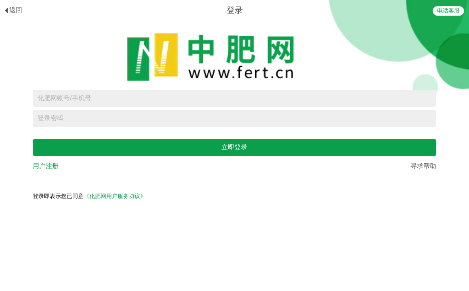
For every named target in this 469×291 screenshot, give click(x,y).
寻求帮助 (423, 165)
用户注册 (46, 165)
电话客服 (448, 11)
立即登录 (234, 146)
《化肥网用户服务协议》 (115, 196)
